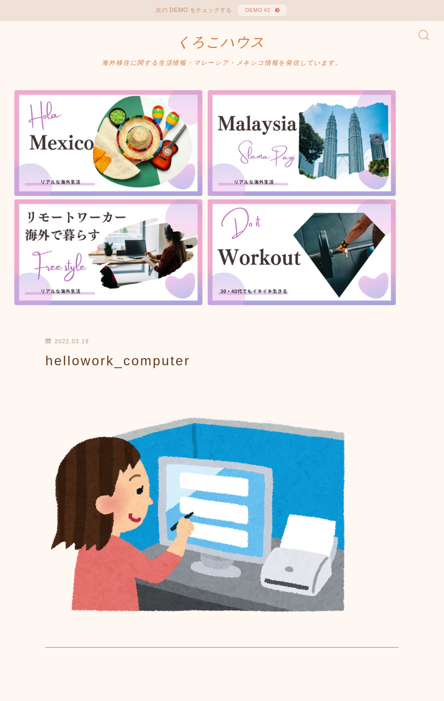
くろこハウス (220, 48)
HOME (25, 658)
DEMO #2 (256, 12)
